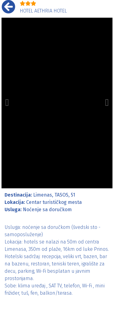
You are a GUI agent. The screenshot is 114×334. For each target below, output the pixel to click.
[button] (7, 103)
